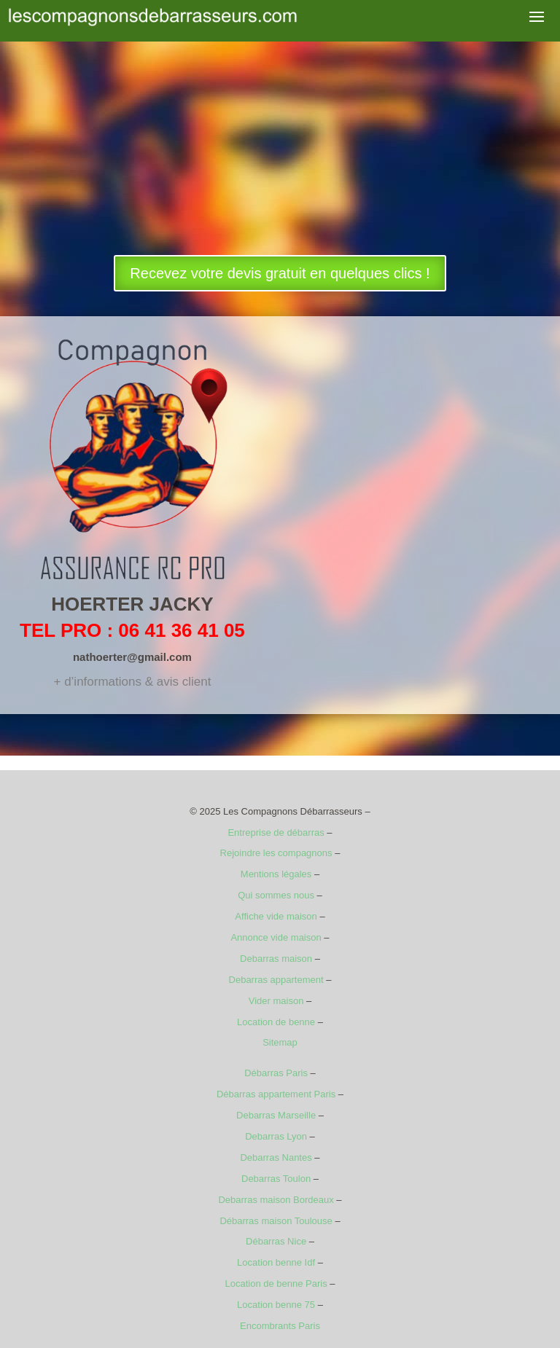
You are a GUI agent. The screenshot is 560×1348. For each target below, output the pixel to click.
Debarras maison (276, 958)
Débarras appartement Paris (276, 1094)
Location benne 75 (276, 1304)
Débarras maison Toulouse (275, 1220)
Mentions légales (276, 874)
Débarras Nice (276, 1241)
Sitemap (280, 1042)
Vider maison (276, 1000)
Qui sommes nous (276, 895)
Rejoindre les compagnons (276, 852)
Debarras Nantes (275, 1157)
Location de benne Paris (276, 1283)
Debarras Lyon (276, 1136)
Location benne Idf (276, 1262)
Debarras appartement (276, 979)
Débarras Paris (276, 1072)
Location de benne (276, 1021)
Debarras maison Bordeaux (275, 1199)
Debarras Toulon (276, 1178)
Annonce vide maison (275, 937)
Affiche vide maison (276, 916)
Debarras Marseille (276, 1115)
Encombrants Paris (280, 1325)
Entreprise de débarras (276, 832)
